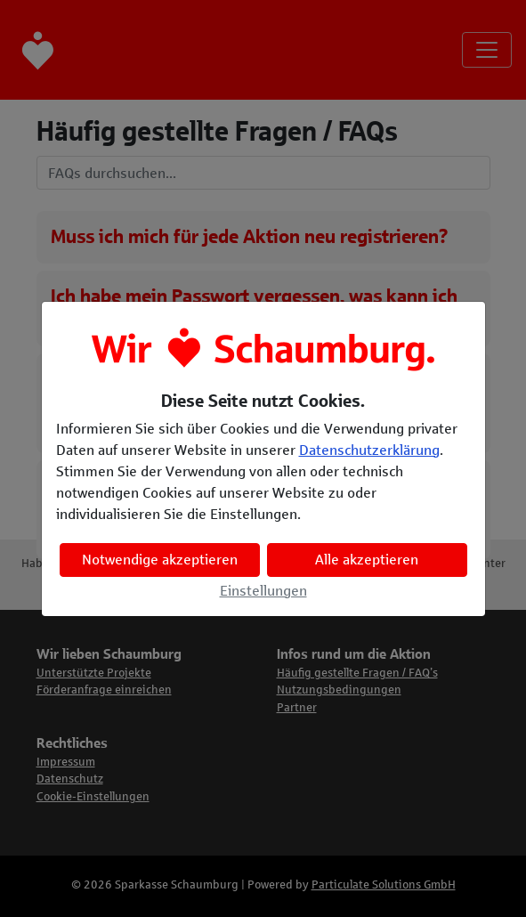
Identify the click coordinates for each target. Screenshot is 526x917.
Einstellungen (263, 590)
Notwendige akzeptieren (160, 559)
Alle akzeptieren (366, 559)
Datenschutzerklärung (369, 450)
